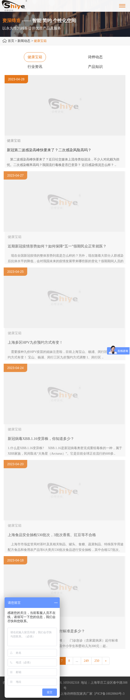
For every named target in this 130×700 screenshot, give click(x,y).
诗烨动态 (95, 57)
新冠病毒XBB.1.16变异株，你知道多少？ (42, 439)
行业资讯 (35, 67)
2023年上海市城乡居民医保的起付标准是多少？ (47, 631)
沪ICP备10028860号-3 (109, 693)
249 (86, 660)
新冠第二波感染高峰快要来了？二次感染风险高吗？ (49, 150)
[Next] (106, 661)
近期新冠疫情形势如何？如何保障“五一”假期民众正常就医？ (58, 246)
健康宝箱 (35, 57)
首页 (11, 41)
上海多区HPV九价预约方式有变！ (36, 342)
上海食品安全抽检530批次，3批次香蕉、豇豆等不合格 (53, 535)
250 (96, 660)
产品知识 (95, 67)
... (77, 660)
